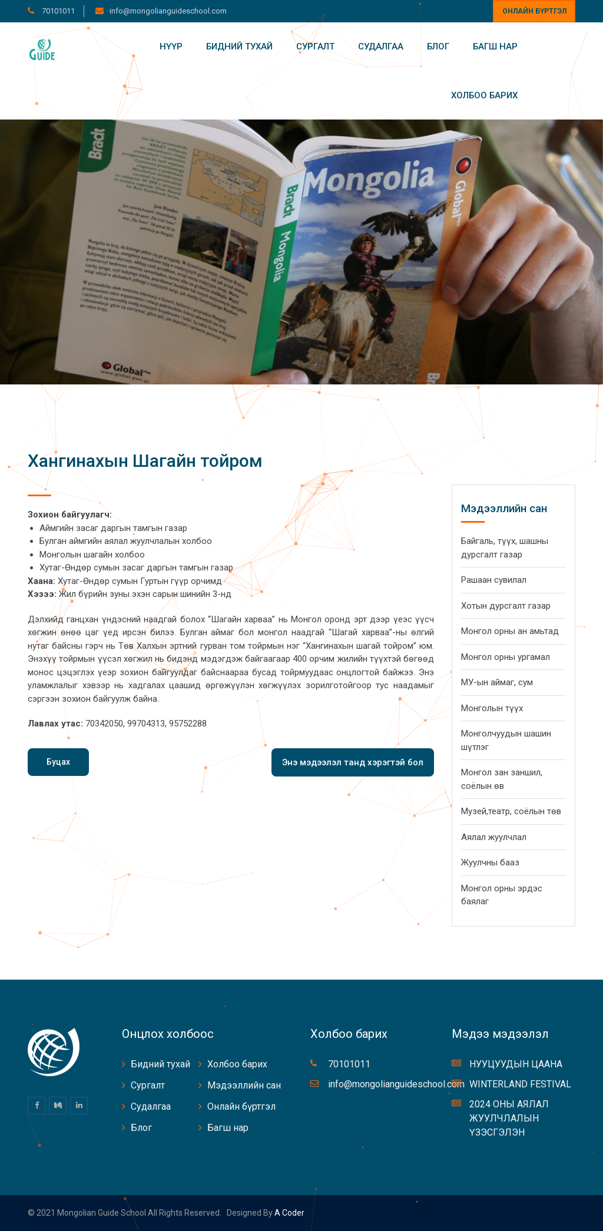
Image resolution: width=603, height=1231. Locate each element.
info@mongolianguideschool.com (168, 10)
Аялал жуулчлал (493, 837)
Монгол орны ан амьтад (510, 631)
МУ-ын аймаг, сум (497, 682)
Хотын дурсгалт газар (506, 605)
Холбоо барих (484, 95)
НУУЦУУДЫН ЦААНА (515, 1064)
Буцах (58, 762)
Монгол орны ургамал (505, 657)
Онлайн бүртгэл (534, 11)
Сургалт (315, 46)
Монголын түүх (492, 708)
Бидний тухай (239, 46)
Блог (438, 46)
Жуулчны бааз (490, 862)
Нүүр (171, 46)
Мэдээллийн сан (244, 1085)
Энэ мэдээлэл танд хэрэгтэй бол (352, 762)
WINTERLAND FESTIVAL (520, 1084)
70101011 (57, 10)
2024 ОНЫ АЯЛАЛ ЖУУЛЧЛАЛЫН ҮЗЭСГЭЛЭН (509, 1118)
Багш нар (495, 46)
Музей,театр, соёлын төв (511, 811)
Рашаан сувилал (493, 580)
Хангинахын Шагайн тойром (145, 460)
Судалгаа (380, 46)
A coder (288, 1212)
